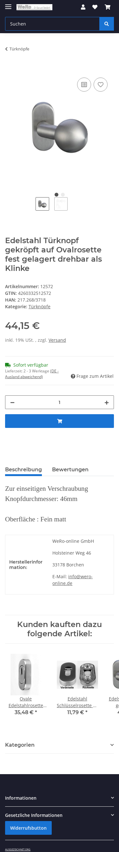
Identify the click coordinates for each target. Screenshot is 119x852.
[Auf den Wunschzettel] (101, 85)
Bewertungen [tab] (70, 470)
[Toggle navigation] (8, 4)
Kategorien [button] (20, 745)
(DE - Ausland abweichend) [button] (32, 373)
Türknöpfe (39, 306)
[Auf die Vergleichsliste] (84, 85)
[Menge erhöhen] (107, 402)
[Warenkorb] (107, 7)
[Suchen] (52, 24)
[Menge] (59, 402)
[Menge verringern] (12, 402)
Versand (57, 340)
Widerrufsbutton (28, 828)
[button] (83, 7)
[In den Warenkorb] (10, 68)
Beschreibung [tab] (23, 470)
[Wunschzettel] (95, 7)
